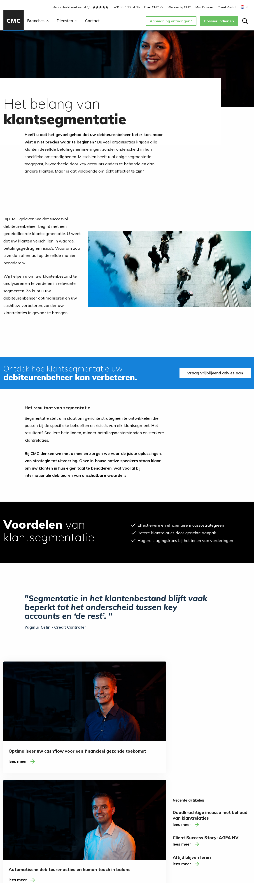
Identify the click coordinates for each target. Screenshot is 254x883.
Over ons (91, 795)
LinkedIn (130, 802)
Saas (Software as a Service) (60, 827)
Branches (38, 20)
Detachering (13, 807)
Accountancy (54, 795)
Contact (92, 20)
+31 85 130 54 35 (127, 7)
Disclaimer (92, 864)
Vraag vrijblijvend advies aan (214, 373)
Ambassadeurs (96, 809)
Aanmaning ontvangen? (171, 21)
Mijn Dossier (204, 7)
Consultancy (13, 821)
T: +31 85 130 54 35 (222, 818)
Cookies (108, 864)
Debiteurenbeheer (18, 814)
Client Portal (227, 7)
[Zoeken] (245, 21)
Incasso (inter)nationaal (15, 797)
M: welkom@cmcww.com (225, 824)
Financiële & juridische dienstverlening (56, 806)
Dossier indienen (219, 21)
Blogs (88, 802)
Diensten (67, 20)
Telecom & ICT (56, 818)
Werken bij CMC (179, 7)
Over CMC (153, 7)
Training (9, 828)
